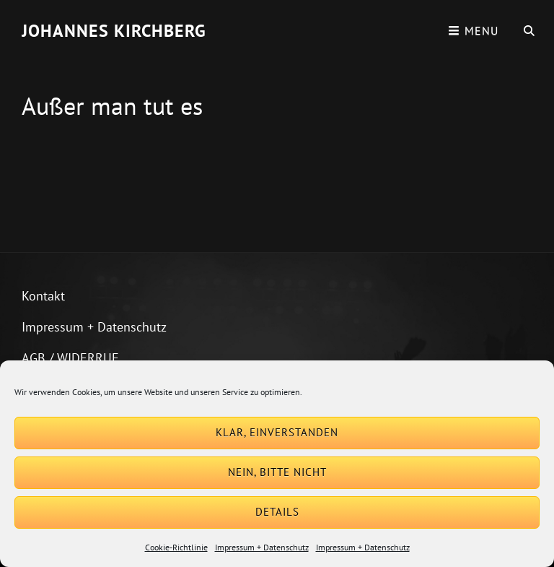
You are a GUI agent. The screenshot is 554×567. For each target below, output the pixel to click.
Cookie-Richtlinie (176, 547)
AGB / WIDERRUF (70, 358)
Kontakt (43, 295)
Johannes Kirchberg (114, 31)
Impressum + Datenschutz (262, 547)
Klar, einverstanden (277, 432)
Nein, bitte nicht (277, 472)
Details (277, 512)
